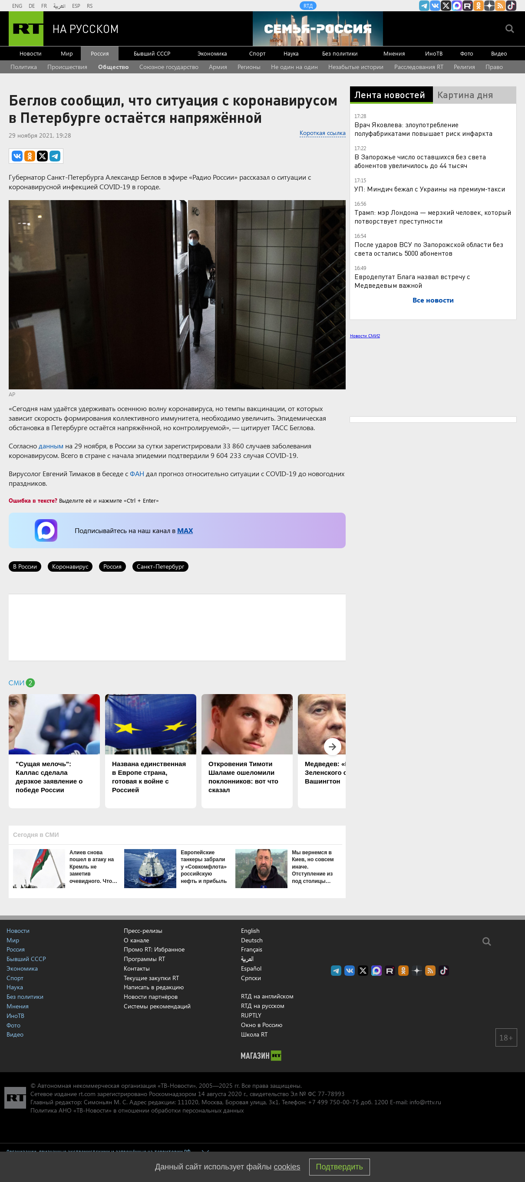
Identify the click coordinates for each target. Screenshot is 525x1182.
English (250, 930)
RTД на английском (267, 996)
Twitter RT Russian (446, 5)
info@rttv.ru (425, 1102)
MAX (185, 530)
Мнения (394, 53)
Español (251, 968)
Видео (499, 53)
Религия (464, 67)
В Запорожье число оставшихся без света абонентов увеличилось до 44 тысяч (420, 161)
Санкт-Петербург (160, 566)
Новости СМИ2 (365, 336)
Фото (466, 53)
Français (251, 949)
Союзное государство (168, 67)
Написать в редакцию (154, 987)
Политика (23, 67)
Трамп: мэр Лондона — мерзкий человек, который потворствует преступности (432, 216)
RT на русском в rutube (467, 5)
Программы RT (144, 959)
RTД (308, 5)
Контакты (137, 968)
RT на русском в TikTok (511, 5)
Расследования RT (418, 67)
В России (25, 566)
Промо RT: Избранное (154, 949)
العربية (59, 5)
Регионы (249, 67)
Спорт (257, 53)
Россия (100, 53)
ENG (17, 5)
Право (494, 67)
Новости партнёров (151, 996)
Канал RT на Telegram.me (424, 5)
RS (89, 5)
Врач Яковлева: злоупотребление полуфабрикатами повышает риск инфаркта (423, 129)
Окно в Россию (261, 1025)
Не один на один (294, 67)
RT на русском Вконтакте (435, 5)
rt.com (87, 1094)
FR (44, 5)
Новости (31, 53)
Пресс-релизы (143, 930)
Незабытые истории (355, 67)
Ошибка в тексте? (33, 500)
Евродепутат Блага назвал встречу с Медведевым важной (412, 281)
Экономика (212, 53)
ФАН (137, 473)
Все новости (433, 299)
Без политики (340, 53)
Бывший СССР (152, 53)
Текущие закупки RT (151, 978)
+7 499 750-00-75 (333, 1102)
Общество (113, 67)
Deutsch (252, 940)
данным (51, 445)
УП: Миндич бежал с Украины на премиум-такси (429, 188)
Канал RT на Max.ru (457, 5)
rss (500, 5)
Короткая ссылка (323, 132)
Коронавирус (70, 566)
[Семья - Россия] (318, 28)
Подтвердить (339, 1166)
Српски (251, 978)
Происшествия (67, 67)
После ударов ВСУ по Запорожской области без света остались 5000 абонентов (428, 248)
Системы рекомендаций (157, 1006)
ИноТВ (433, 53)
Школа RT (254, 1034)
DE (32, 5)
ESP (76, 5)
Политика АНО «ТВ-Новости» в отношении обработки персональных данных (137, 1110)
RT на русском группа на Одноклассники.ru (478, 5)
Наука (291, 53)
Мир (67, 53)
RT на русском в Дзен (489, 5)
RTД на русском (262, 1005)
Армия (218, 67)
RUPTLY (251, 1015)
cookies (287, 1166)
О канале (136, 940)
